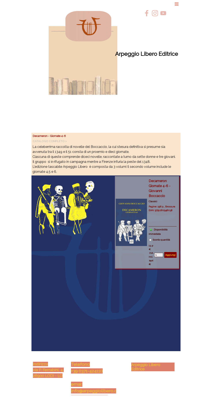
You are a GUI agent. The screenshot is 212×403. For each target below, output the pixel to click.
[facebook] (146, 13)
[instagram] (155, 13)
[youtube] (163, 13)
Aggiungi (170, 254)
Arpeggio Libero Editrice (146, 54)
